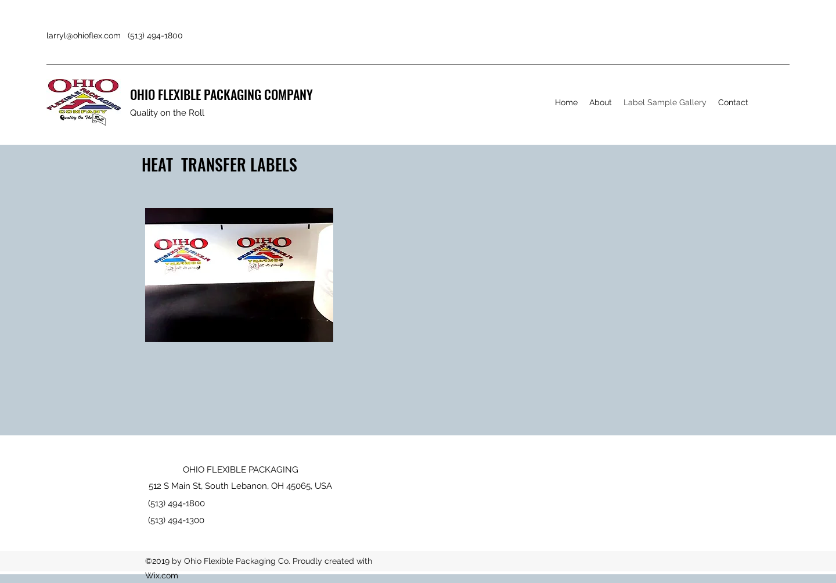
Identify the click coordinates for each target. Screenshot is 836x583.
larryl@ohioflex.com (83, 35)
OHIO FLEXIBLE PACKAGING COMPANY (221, 94)
